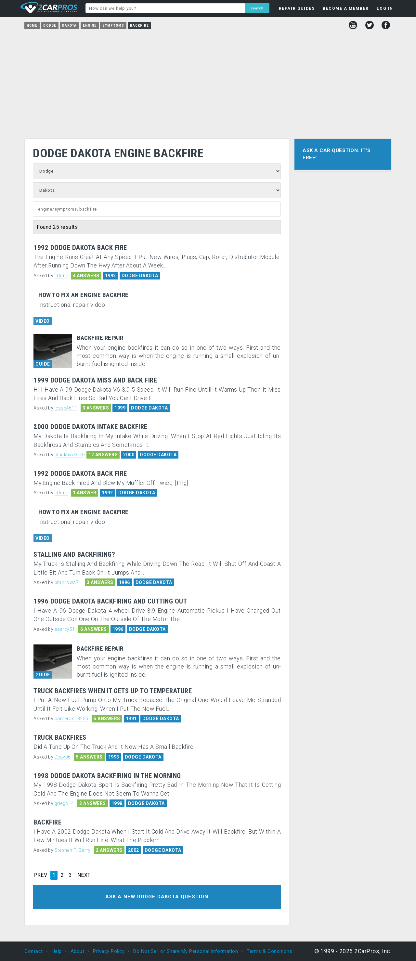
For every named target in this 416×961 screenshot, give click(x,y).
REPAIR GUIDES (297, 8)
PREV (40, 875)
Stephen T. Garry (73, 850)
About (77, 951)
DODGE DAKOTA (140, 275)
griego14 (64, 803)
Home (32, 25)
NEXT (84, 875)
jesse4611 (66, 407)
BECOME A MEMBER (346, 8)
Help (57, 951)
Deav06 (63, 757)
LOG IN (385, 8)
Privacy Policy (108, 951)
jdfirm (61, 275)
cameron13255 (71, 718)
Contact (33, 951)
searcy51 (65, 629)
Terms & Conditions (269, 951)
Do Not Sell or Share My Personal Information (185, 951)
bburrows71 (68, 582)
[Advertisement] (208, 81)
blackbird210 (69, 454)
